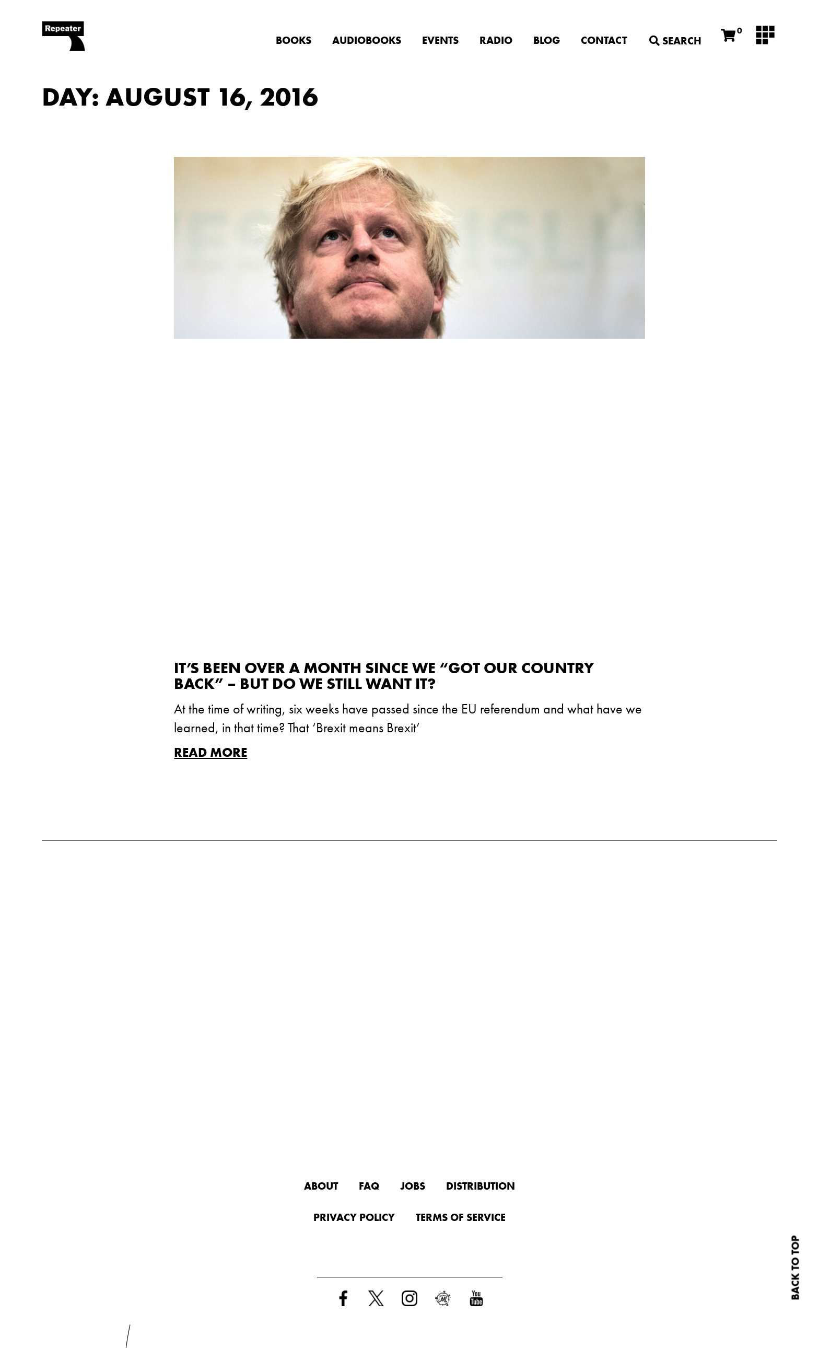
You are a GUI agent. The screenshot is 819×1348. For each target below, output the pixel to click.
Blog (546, 40)
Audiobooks (366, 40)
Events (440, 40)
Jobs (412, 1186)
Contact (604, 40)
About (321, 1186)
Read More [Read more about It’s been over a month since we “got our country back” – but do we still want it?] (210, 752)
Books (293, 40)
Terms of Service (461, 1217)
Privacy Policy (354, 1217)
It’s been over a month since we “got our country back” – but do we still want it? (384, 676)
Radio (495, 40)
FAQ (369, 1186)
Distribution (480, 1186)
